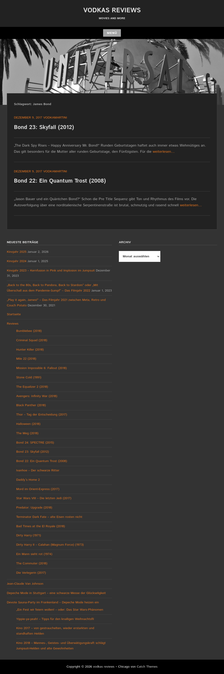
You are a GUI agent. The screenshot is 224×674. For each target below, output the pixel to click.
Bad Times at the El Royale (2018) (40, 526)
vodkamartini (55, 117)
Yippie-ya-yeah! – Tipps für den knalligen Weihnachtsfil (55, 619)
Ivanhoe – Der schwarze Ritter (37, 470)
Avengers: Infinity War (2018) (36, 396)
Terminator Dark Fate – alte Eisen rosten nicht (49, 517)
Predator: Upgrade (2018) (34, 507)
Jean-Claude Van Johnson (25, 583)
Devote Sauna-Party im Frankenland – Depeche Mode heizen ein (53, 602)
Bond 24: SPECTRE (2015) (35, 442)
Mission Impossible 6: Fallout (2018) (41, 368)
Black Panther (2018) (31, 405)
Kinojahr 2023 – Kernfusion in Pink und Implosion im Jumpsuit (51, 270)
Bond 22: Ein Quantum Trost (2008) (60, 181)
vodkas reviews (112, 10)
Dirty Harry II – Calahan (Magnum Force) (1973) (50, 544)
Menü (112, 33)
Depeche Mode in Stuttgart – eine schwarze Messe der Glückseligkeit (56, 593)
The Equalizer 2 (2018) (32, 387)
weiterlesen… (164, 151)
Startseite (14, 314)
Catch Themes (147, 666)
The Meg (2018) (27, 433)
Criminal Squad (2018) (31, 340)
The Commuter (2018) (31, 563)
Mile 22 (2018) (26, 358)
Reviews (12, 323)
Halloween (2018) (28, 424)
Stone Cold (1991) (28, 377)
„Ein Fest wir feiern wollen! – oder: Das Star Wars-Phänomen (59, 609)
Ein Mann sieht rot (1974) (34, 554)
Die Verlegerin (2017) (31, 573)
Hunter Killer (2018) (30, 349)
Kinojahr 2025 (16, 252)
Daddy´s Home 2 (28, 480)
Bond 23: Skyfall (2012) (44, 127)
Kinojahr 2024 (16, 261)
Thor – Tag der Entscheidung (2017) (41, 414)
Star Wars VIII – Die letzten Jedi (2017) (43, 498)
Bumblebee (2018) (29, 331)
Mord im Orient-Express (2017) (37, 489)
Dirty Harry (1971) (28, 535)
